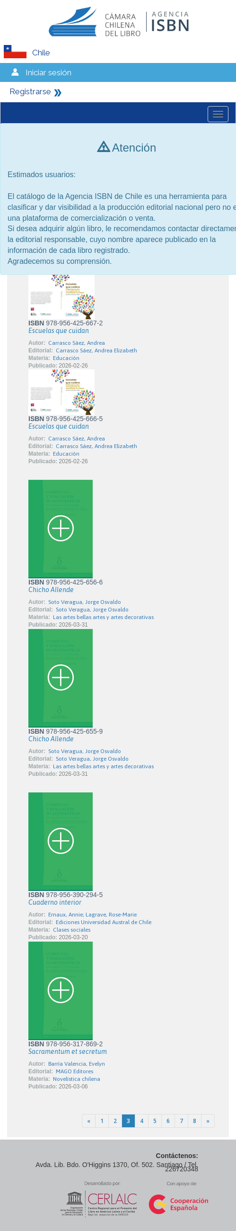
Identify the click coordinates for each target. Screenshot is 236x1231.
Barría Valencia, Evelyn (76, 1063)
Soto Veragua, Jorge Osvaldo (84, 602)
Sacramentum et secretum (67, 1051)
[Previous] (89, 1121)
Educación (66, 358)
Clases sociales (71, 929)
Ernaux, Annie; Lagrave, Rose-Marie (92, 914)
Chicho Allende (51, 589)
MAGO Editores (74, 1071)
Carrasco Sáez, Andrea (76, 343)
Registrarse (30, 91)
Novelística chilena (76, 1079)
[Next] (208, 1121)
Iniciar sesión (48, 72)
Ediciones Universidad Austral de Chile (103, 922)
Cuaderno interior (54, 902)
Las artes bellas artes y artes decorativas (103, 617)
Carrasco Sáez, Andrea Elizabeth (96, 350)
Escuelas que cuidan (58, 330)
